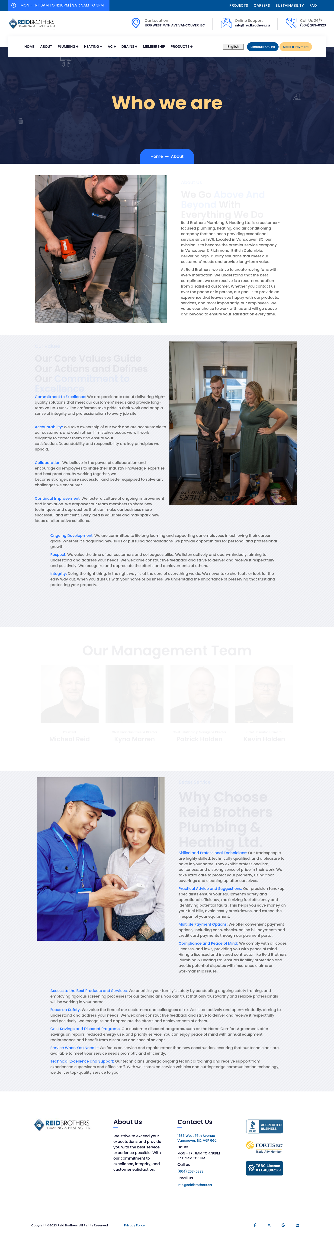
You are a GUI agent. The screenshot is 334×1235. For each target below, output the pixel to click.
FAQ (313, 5)
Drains (128, 46)
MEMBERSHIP (154, 46)
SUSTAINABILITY (290, 5)
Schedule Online (262, 47)
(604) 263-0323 (313, 25)
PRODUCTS (180, 46)
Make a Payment (295, 47)
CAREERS (262, 5)
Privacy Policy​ (134, 1225)
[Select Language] (233, 47)
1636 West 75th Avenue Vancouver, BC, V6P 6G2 (197, 1138)
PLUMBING (66, 46)
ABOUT (46, 46)
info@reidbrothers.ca (252, 25)
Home (29, 46)
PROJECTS (238, 5)
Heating (91, 46)
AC (110, 46)
